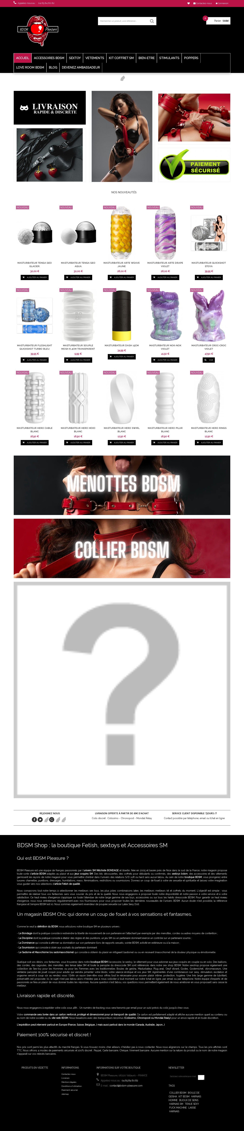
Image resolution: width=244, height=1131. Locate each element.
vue (209, 360)
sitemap (65, 1094)
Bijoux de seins (188, 1100)
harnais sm (176, 1104)
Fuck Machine (178, 1107)
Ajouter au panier (34, 277)
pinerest (45, 819)
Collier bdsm (177, 1092)
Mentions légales (69, 1082)
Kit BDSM (184, 1096)
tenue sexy (192, 1104)
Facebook (34, 819)
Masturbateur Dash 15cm (122, 345)
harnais (174, 1111)
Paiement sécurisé (70, 1090)
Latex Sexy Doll (130, 904)
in (63, 819)
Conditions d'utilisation (72, 1086)
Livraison (65, 1078)
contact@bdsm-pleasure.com (126, 1085)
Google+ (51, 819)
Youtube (57, 819)
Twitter (40, 819)
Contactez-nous (68, 1074)
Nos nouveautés (124, 192)
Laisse (192, 1107)
